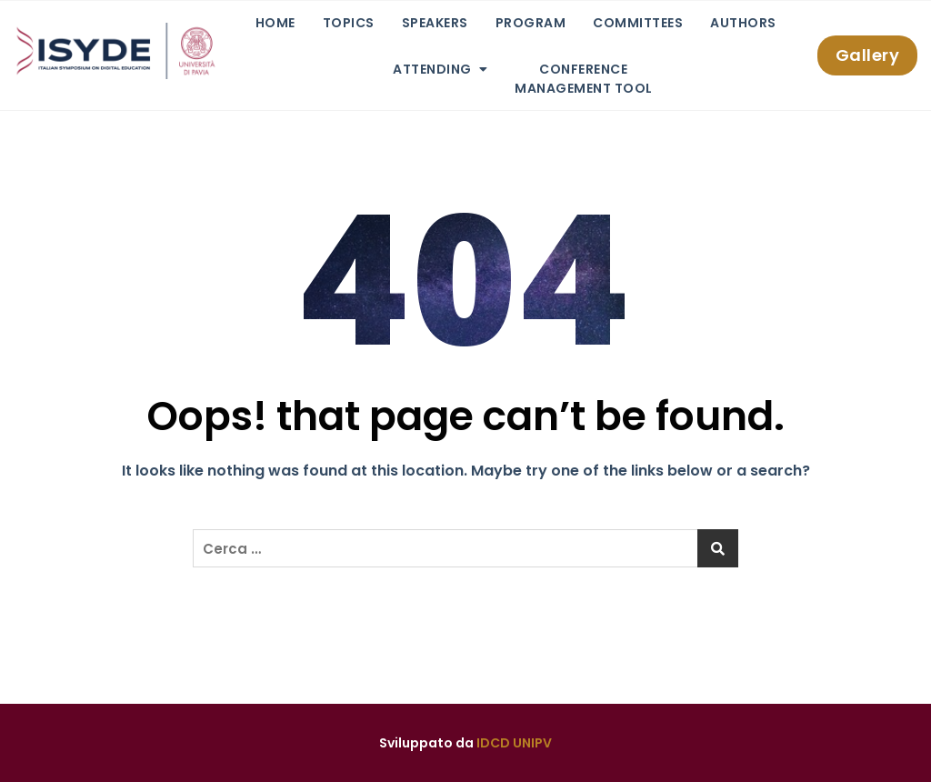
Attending (432, 69)
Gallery (868, 55)
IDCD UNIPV (514, 743)
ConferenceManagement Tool (584, 78)
